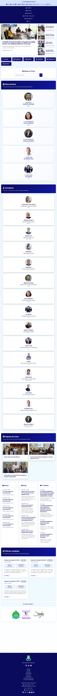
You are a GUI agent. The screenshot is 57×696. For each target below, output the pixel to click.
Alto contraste (36, 4)
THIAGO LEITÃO (28, 346)
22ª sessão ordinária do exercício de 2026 (8, 516)
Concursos (6, 64)
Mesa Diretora (29, 673)
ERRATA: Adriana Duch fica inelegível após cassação (27, 531)
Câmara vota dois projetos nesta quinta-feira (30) (27, 505)
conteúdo (12, 4)
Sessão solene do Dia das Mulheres (12, 457)
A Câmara (28, 8)
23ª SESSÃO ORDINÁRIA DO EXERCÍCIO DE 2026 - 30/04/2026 (46, 536)
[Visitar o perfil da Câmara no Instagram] (25, 692)
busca (19, 4)
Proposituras (17, 59)
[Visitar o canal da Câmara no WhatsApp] (27, 692)
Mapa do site (48, 4)
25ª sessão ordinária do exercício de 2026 (8, 492)
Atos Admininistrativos (28, 678)
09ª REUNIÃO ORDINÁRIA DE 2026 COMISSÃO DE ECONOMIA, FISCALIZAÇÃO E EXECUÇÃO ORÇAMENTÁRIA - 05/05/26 (47, 494)
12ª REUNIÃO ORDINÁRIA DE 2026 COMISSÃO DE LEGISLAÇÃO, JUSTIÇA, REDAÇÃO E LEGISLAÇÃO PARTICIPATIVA (46, 509)
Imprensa (28, 10)
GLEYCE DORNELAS (29, 123)
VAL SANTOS (28, 177)
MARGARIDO (28, 267)
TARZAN (28, 361)
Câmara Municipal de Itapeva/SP (28, 1)
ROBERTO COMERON (28, 330)
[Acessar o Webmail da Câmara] (28, 666)
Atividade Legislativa (28, 16)
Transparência (29, 18)
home (7, 4)
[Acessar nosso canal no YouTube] (29, 692)
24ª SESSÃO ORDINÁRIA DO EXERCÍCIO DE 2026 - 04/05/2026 (46, 523)
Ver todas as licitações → (28, 604)
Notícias (28, 670)
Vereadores (28, 13)
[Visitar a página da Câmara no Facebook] (23, 692)
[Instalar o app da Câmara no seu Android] (34, 692)
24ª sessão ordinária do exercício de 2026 (8, 500)
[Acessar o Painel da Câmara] (26, 666)
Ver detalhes (7, 575)
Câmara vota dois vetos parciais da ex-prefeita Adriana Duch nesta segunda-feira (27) (28, 519)
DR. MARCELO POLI (28, 159)
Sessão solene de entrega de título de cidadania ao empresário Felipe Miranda (15, 476)
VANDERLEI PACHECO (28, 220)
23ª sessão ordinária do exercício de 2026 (8, 508)
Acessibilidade (29, 4)
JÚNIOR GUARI (28, 377)
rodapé (24, 4)
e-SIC (28, 21)
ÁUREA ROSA (28, 251)
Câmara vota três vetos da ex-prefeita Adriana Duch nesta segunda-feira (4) (28, 493)
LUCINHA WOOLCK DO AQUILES (28, 204)
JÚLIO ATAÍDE (28, 393)
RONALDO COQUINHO (28, 141)
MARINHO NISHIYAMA (28, 104)
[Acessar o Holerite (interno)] (31, 666)
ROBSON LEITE (28, 236)
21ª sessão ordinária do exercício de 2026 (8, 524)
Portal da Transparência (28, 679)
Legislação (28, 675)
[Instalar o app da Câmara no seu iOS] (31, 692)
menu (16, 4)
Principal (28, 669)
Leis (6, 59)
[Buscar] (40, 75)
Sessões (28, 59)
